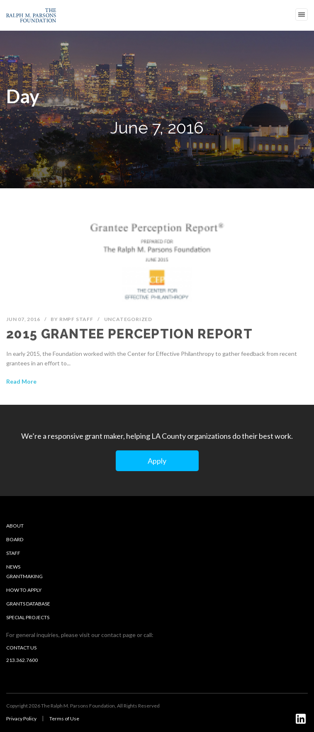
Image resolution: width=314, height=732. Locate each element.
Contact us (21, 647)
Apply (157, 460)
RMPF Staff (76, 319)
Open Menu (301, 14)
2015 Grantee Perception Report (129, 333)
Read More (21, 381)
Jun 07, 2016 (23, 319)
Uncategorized (128, 319)
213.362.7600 (22, 660)
